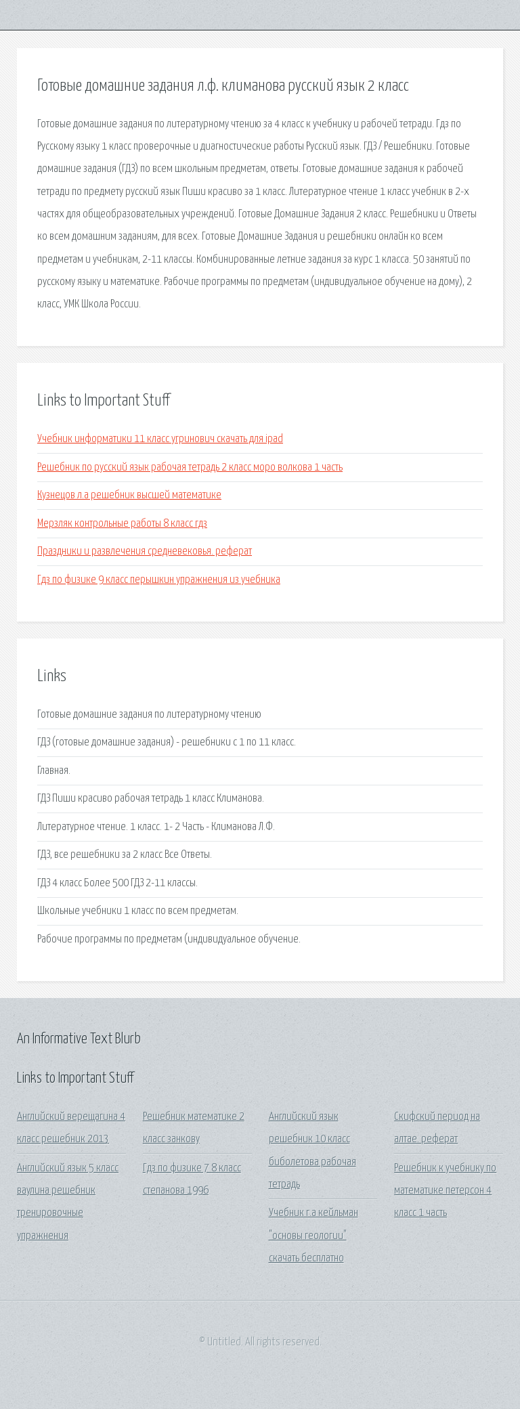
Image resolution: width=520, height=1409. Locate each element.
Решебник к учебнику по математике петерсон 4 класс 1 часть (445, 1191)
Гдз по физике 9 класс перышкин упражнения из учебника (158, 580)
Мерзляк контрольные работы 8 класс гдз (122, 523)
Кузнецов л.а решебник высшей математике (129, 495)
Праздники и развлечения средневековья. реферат (144, 551)
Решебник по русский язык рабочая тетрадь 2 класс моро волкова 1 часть (190, 467)
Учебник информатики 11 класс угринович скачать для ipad (160, 439)
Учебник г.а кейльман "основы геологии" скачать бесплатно (313, 1235)
